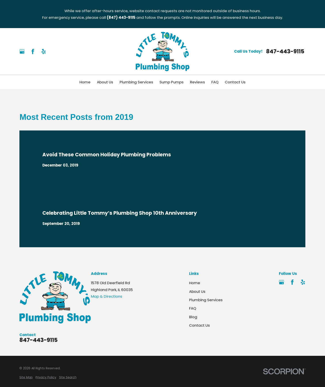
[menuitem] (26, 377)
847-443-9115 (285, 51)
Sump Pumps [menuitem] (172, 82)
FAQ (192, 308)
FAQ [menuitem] (214, 82)
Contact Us (199, 325)
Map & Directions (106, 296)
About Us (197, 291)
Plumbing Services (206, 300)
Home (194, 282)
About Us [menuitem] (105, 82)
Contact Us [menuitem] (235, 82)
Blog (193, 317)
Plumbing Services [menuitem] (136, 82)
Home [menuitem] (84, 82)
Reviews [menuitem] (197, 82)
